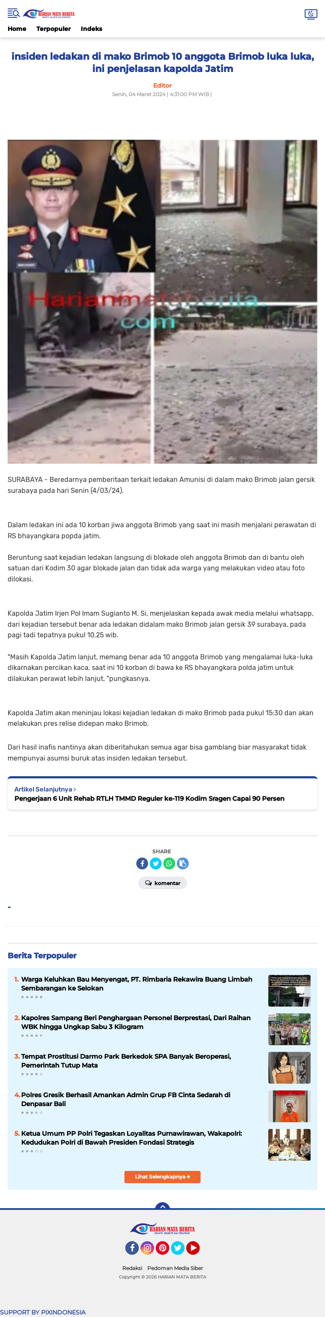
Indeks (91, 29)
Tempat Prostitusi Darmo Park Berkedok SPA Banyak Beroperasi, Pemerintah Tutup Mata (126, 1060)
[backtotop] (162, 1209)
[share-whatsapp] (169, 863)
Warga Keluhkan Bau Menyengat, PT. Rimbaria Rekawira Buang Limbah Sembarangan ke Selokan (136, 983)
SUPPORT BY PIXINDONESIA (42, 1312)
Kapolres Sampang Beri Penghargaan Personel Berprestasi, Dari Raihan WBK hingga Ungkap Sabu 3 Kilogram (136, 1022)
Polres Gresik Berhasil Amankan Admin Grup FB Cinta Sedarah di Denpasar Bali (125, 1099)
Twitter (181, 1251)
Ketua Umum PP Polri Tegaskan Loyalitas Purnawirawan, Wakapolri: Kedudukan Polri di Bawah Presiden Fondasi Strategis (131, 1137)
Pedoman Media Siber (175, 1268)
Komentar (162, 882)
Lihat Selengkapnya (162, 1176)
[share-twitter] (156, 863)
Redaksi (132, 1268)
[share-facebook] (142, 863)
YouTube (199, 1251)
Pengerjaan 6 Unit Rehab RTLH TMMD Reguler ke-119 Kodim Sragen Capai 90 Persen (149, 798)
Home (17, 29)
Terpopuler (53, 29)
